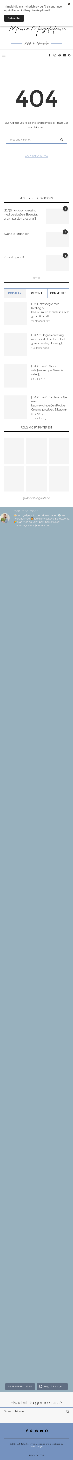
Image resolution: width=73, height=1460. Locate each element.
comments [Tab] (58, 293)
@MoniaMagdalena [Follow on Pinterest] (36, 498)
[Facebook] (50, 55)
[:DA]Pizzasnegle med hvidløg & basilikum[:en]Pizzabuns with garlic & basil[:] (50, 310)
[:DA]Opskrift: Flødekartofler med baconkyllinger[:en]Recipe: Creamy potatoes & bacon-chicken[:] (49, 405)
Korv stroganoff (14, 257)
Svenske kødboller (16, 234)
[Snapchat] (69, 55)
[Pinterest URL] (14, 450)
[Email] (64, 55)
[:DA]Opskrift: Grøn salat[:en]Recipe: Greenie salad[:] (47, 370)
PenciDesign (37, 1447)
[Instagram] (55, 55)
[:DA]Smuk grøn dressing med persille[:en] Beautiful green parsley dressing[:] (21, 214)
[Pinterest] (59, 55)
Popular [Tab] (14, 293)
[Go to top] (36, 1455)
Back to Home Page (36, 155)
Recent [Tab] (36, 293)
